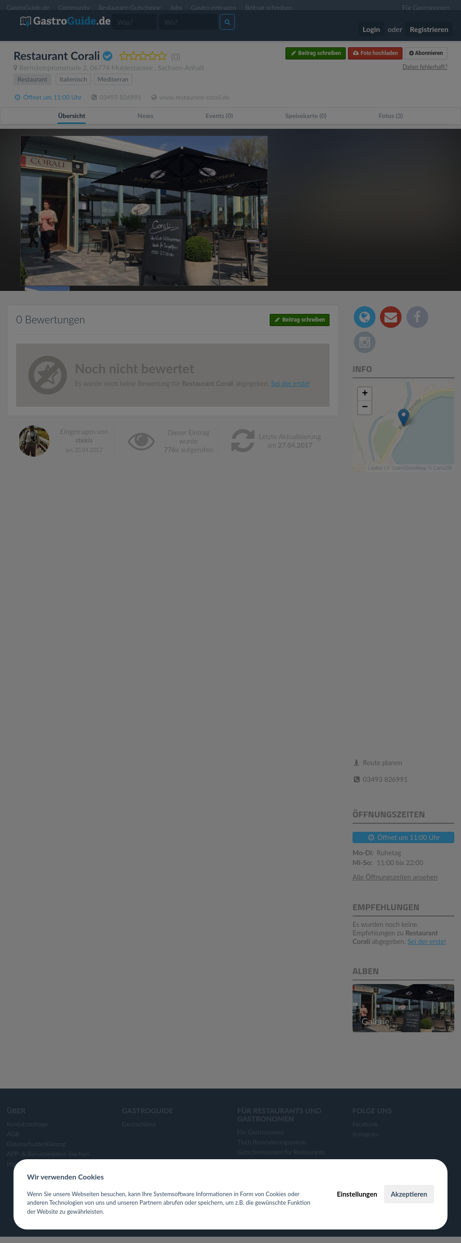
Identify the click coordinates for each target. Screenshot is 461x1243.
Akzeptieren (409, 1194)
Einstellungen (357, 1194)
